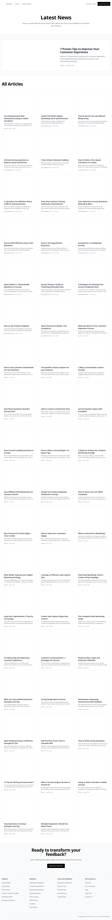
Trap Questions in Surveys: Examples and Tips (15, 825)
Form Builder (6, 890)
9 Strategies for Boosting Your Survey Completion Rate (91, 285)
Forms (25, 4)
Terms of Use (61, 886)
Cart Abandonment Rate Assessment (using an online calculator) (16, 118)
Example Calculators (8, 900)
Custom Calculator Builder (10, 893)
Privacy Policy (61, 890)
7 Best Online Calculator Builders (55, 160)
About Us (88, 883)
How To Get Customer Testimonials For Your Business (19, 368)
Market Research (35, 893)
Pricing (88, 4)
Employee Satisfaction (37, 890)
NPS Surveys (34, 900)
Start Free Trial (104, 4)
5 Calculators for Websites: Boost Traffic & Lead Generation (18, 202)
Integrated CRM (7, 897)
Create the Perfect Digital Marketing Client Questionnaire (54, 117)
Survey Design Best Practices (53, 699)
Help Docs (88, 893)
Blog (86, 890)
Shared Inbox (34, 4)
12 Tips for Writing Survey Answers (19, 782)
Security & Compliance (64, 883)
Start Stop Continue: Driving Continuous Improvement (53, 202)
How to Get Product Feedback (16, 326)
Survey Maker (6, 883)
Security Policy (62, 893)
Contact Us (88, 897)
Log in (94, 4)
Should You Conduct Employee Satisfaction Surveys (54, 493)
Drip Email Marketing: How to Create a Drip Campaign (90, 576)
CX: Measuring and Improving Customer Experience (16, 659)
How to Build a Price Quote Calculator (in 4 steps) (89, 161)
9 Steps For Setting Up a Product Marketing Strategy (92, 451)
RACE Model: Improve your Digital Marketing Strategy (18, 576)
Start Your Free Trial (56, 866)
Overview (17, 4)
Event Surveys (34, 897)
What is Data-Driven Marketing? (91, 533)
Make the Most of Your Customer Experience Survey (92, 327)
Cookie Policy (61, 897)
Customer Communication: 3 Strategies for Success (53, 659)
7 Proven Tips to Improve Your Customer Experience (79, 50)
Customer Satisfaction (37, 886)
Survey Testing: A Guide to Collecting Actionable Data (52, 285)
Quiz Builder (6, 886)
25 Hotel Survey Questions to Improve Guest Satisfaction (16, 161)
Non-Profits (33, 907)
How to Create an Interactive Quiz (55, 409)
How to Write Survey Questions (91, 741)
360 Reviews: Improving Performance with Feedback (90, 700)
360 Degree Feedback (37, 883)
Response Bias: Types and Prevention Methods (89, 659)
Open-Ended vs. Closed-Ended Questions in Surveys (16, 285)
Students (32, 904)
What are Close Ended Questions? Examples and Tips (18, 700)
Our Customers (90, 886)
